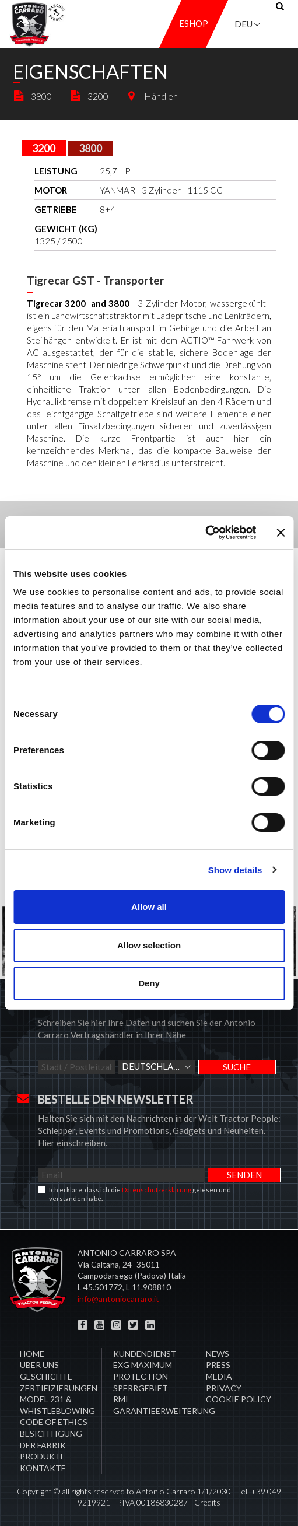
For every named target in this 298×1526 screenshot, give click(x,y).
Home (32, 1354)
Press (218, 1365)
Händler (151, 96)
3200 (88, 96)
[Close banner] (280, 532)
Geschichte (46, 1376)
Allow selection (149, 945)
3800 (32, 96)
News (217, 1354)
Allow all (149, 907)
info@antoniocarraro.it (118, 1299)
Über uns (39, 1365)
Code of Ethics (53, 1422)
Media (219, 1376)
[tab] (44, 148)
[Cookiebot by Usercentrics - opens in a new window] (205, 532)
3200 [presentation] (43, 148)
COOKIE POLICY (238, 1399)
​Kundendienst (145, 1354)
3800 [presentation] (90, 148)
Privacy (223, 1388)
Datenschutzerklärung (156, 1190)
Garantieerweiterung (164, 1411)
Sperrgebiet (140, 1388)
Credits (207, 1502)
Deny (149, 983)
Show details (235, 870)
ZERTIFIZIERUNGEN (58, 1388)
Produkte (42, 1456)
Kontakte (43, 1468)
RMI (120, 1399)
